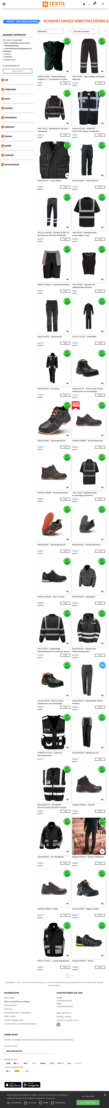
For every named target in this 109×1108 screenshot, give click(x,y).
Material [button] (9, 155)
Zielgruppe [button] (10, 89)
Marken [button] (9, 108)
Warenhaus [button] (11, 117)
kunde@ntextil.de (64, 1001)
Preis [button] (7, 98)
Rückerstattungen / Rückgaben (17, 1013)
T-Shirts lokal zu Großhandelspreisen (20, 1024)
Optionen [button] (9, 127)
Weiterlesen (50, 1098)
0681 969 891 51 (64, 1013)
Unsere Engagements (13, 1020)
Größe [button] (8, 146)
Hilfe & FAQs (9, 1016)
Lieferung (8, 1009)
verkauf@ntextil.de (65, 1006)
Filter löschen (17, 71)
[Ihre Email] (19, 1046)
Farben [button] (8, 136)
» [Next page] (76, 976)
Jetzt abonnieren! (14, 1051)
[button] (84, 4)
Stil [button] (6, 80)
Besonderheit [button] (12, 164)
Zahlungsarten (10, 1005)
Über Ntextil (9, 998)
